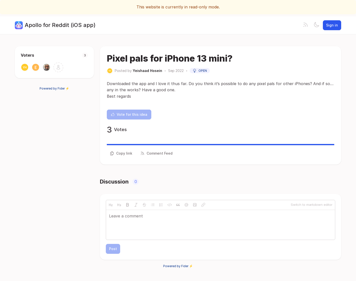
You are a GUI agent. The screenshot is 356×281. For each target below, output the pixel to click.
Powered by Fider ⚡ (54, 88)
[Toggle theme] (316, 25)
